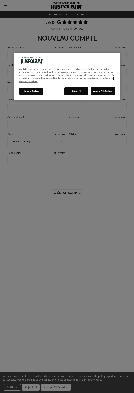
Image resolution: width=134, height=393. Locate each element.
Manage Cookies (31, 91)
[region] (67, 76)
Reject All (76, 91)
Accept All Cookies (102, 91)
